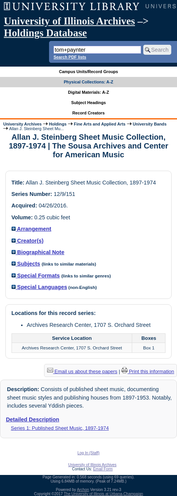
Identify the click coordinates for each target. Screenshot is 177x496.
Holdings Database (45, 33)
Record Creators (88, 113)
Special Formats (35, 275)
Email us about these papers (82, 371)
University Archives (22, 124)
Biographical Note (37, 252)
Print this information (147, 371)
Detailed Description (32, 419)
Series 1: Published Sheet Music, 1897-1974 (60, 428)
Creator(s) (27, 241)
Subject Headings (88, 102)
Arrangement (31, 229)
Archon (83, 490)
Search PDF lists (70, 57)
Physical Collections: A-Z (88, 82)
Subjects (25, 264)
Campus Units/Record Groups (88, 71)
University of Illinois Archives (69, 21)
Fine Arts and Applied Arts (100, 124)
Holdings (58, 124)
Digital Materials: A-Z (88, 92)
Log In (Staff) (88, 453)
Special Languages (39, 287)
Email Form (103, 469)
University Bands (150, 124)
